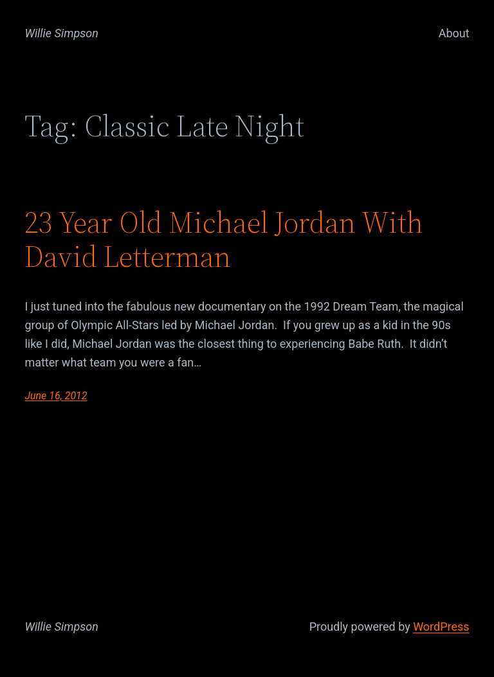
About (454, 33)
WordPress (441, 626)
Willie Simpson (61, 33)
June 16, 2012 (55, 396)
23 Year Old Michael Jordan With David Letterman (223, 239)
